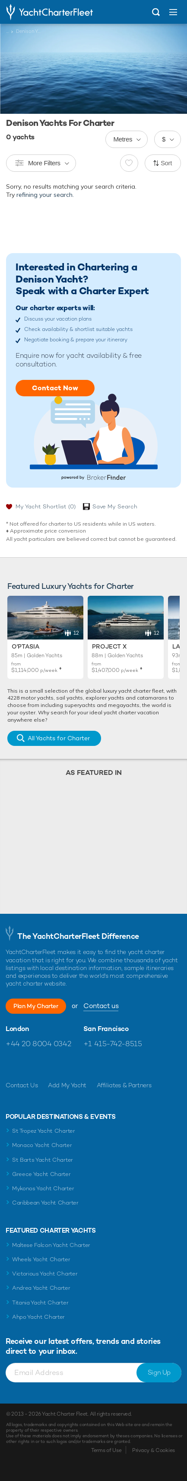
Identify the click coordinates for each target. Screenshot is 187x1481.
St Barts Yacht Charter (42, 1159)
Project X (109, 646)
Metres (122, 139)
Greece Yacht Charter (41, 1174)
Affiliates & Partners (124, 1085)
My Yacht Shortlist (46, 506)
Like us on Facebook (12, 1064)
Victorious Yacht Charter (44, 1273)
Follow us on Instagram (49, 1064)
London (17, 1029)
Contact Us (22, 1085)
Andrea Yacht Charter (41, 1287)
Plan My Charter (35, 1006)
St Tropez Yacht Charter (43, 1130)
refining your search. (45, 195)
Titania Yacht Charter (40, 1302)
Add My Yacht (67, 1085)
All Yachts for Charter (59, 738)
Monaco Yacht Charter (42, 1145)
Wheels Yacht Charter (41, 1259)
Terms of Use (106, 1450)
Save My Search (114, 506)
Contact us (100, 1005)
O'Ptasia (25, 646)
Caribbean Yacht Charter (45, 1202)
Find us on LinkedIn (68, 1064)
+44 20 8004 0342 (38, 1043)
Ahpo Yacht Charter (38, 1316)
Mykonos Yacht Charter (43, 1188)
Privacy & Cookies (153, 1450)
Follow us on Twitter (31, 1064)
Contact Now (55, 387)
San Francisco (106, 1029)
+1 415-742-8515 (112, 1043)
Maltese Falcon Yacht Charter (51, 1245)
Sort (166, 163)
